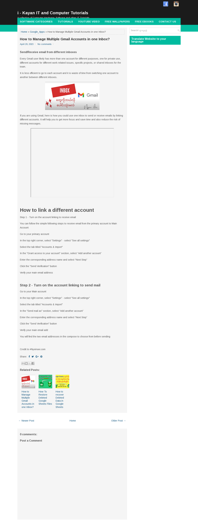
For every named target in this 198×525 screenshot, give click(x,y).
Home (24, 31)
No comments (45, 44)
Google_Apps (37, 31)
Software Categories (36, 21)
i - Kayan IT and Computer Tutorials (52, 13)
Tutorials (65, 21)
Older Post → (118, 420)
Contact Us (167, 21)
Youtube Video (89, 21)
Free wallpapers (117, 21)
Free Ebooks (144, 21)
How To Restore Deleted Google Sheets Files (45, 397)
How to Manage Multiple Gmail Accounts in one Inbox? (65, 39)
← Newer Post (26, 420)
